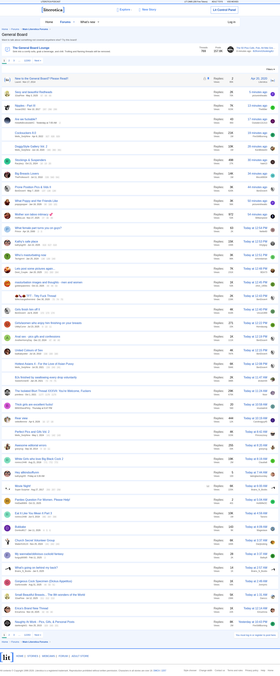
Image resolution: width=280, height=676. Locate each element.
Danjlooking (221, 544)
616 (84, 245)
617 (89, 245)
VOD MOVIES (230, 2)
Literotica (223, 82)
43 (87, 612)
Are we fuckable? (66, 119)
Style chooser (153, 670)
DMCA (187, 668)
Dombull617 (60, 530)
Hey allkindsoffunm (67, 472)
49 (92, 286)
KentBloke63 (221, 150)
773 (96, 462)
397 (89, 517)
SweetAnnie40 (62, 381)
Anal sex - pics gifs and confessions (77, 336)
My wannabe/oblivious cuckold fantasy (79, 553)
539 (87, 177)
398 (94, 517)
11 (90, 327)
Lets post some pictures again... (75, 268)
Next (76, 60)
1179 (94, 395)
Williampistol (221, 218)
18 (81, 163)
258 (98, 490)
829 (98, 136)
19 (86, 163)
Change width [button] (167, 670)
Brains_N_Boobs (219, 489)
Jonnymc (223, 584)
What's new (89, 22)
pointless (59, 394)
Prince (58, 231)
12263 (67, 60)
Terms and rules (194, 670)
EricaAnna (60, 612)
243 (97, 544)
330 (91, 625)
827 (87, 136)
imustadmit (222, 408)
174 (92, 313)
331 (96, 625)
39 (92, 218)
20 (90, 163)
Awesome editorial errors (71, 445)
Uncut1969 (222, 313)
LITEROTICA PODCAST (53, 2)
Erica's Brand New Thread (71, 608)
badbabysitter (61, 354)
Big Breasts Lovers (67, 173)
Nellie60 (223, 231)
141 (88, 435)
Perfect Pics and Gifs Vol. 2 (72, 431)
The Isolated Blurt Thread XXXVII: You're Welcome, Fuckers (93, 390)
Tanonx (223, 517)
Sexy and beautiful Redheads (73, 92)
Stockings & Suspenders (70, 160)
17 (88, 422)
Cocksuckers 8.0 (65, 132)
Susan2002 (60, 109)
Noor (224, 394)
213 (92, 598)
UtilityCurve (60, 326)
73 (93, 299)
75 (102, 299)
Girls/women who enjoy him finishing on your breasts (88, 323)
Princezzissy (221, 435)
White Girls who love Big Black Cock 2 (79, 458)
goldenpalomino (62, 286)
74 (98, 299)
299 (95, 109)
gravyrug (59, 449)
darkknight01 (61, 625)
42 (83, 612)
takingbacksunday (218, 476)
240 (93, 367)
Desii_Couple (61, 272)
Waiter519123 (61, 544)
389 (88, 150)
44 (91, 612)
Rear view (61, 418)
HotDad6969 (61, 503)
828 (92, 136)
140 (93, 259)
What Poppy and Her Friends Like (76, 200)
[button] (124, 10)
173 (87, 313)
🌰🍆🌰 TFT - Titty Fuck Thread (75, 295)
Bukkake (60, 526)
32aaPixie (59, 95)
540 (92, 177)
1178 (87, 395)
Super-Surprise (62, 489)
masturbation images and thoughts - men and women (88, 282)
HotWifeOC (221, 503)
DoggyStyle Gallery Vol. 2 (71, 146)
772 (90, 462)
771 (85, 462)
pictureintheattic (219, 95)
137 (83, 191)
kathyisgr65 (60, 245)
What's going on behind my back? (76, 567)
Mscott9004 (221, 177)
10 (86, 327)
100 (90, 204)
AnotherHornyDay (63, 340)
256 (88, 490)
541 (97, 177)
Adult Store (123, 653)
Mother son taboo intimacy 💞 (74, 214)
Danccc (223, 598)
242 (92, 544)
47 (90, 340)
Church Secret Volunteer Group (75, 540)
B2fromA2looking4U (223, 51)
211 (82, 598)
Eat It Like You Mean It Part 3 (73, 513)
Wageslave (222, 530)
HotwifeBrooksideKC (65, 123)
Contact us (180, 670)
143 (98, 435)
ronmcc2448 (61, 462)
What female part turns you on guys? (78, 227)
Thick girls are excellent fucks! (74, 404)
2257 (194, 668)
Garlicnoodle (61, 584)
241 (98, 367)
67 (82, 96)
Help (220, 670)
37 (83, 218)
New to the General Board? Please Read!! (81, 78)
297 (84, 109)
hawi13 (223, 163)
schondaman (221, 258)
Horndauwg (221, 326)
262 (86, 272)
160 (96, 354)
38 (87, 218)
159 (90, 354)
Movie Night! (63, 486)
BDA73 (223, 272)
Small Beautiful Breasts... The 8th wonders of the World (90, 594)
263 (91, 272)
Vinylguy (223, 245)
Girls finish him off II (67, 309)
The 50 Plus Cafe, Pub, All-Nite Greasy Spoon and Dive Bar (227, 48)
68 (86, 96)
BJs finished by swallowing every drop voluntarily (86, 377)
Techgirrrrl (59, 258)
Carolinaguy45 (220, 421)
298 (89, 109)
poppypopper (61, 204)
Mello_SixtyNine (62, 136)
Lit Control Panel (224, 9)
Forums (67, 22)
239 (88, 367)
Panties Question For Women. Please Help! (82, 499)
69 (90, 96)
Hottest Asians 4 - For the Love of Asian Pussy (84, 363)
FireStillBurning (220, 136)
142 (93, 435)
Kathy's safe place (66, 241)
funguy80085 (61, 557)
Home (51, 22)
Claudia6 (223, 462)
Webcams (92, 653)
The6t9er (223, 109)
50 (96, 286)
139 (94, 191)
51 (93, 585)
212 (87, 598)
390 (94, 150)
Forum (106, 653)
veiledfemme (61, 421)
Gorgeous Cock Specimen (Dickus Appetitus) (83, 581)
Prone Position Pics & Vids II (73, 187)
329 (86, 625)
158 (85, 354)
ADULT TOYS (214, 2)
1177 (81, 395)
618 (94, 245)
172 (82, 313)
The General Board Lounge (71, 47)
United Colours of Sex (69, 350)
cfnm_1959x (221, 286)
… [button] (59, 60)
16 (84, 422)
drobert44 (222, 381)
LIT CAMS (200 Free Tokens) (193, 2)
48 (88, 286)
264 (96, 272)
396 (84, 517)
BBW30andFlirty (63, 408)
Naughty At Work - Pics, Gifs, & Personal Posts (84, 621)
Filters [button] (229, 69)
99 (85, 204)
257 (93, 490)
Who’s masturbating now (70, 255)
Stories (76, 653)
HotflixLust (60, 218)
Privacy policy (210, 670)
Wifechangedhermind (65, 299)
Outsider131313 (219, 123)
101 (95, 204)
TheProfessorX (62, 177)
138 (88, 191)
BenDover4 (60, 191)
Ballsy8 (223, 557)
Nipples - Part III (65, 105)
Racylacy (59, 163)
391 (99, 150)
